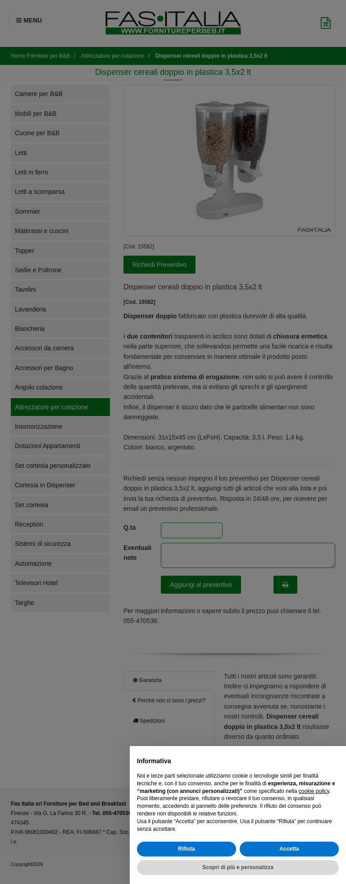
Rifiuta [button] (186, 849)
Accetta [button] (289, 849)
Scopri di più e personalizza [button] (237, 867)
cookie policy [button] (314, 791)
